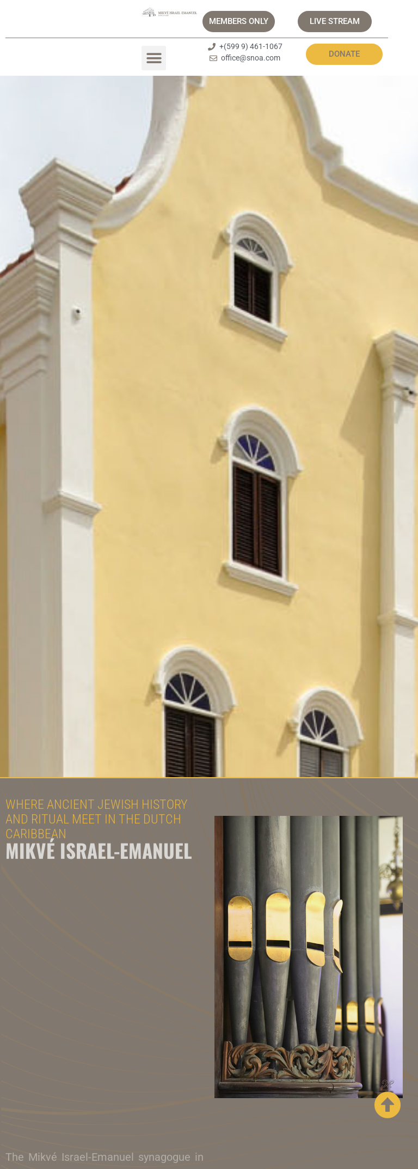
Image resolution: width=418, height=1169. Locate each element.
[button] (154, 58)
